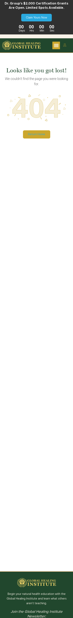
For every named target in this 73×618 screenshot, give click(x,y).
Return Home (36, 134)
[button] (56, 45)
